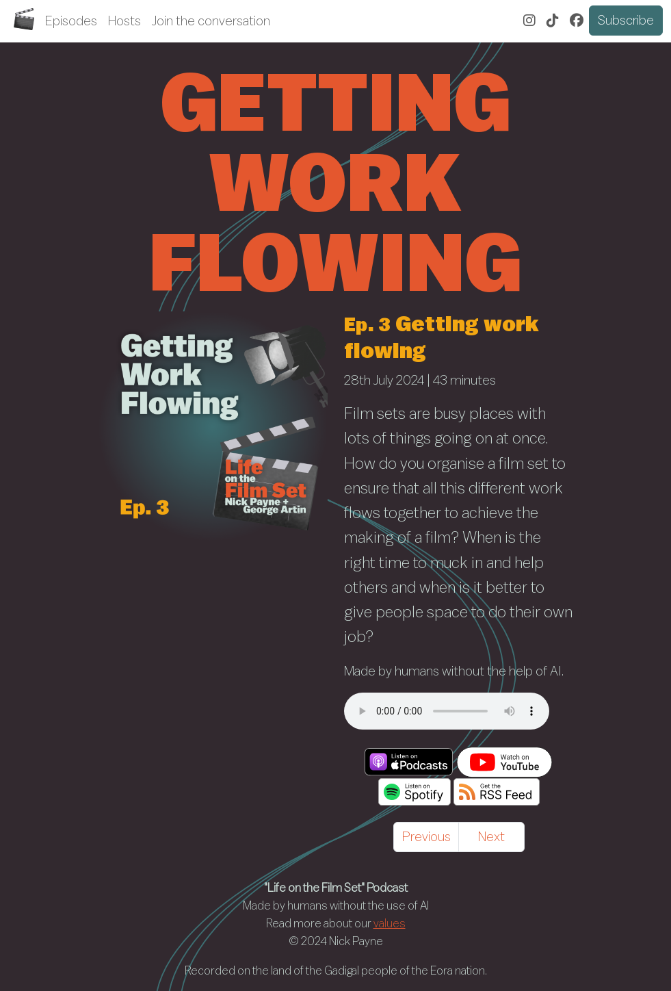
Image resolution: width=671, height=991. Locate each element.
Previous (426, 837)
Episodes (71, 21)
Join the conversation (211, 21)
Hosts (124, 21)
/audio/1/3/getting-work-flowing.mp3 (446, 711)
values (389, 923)
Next (491, 837)
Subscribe (626, 20)
